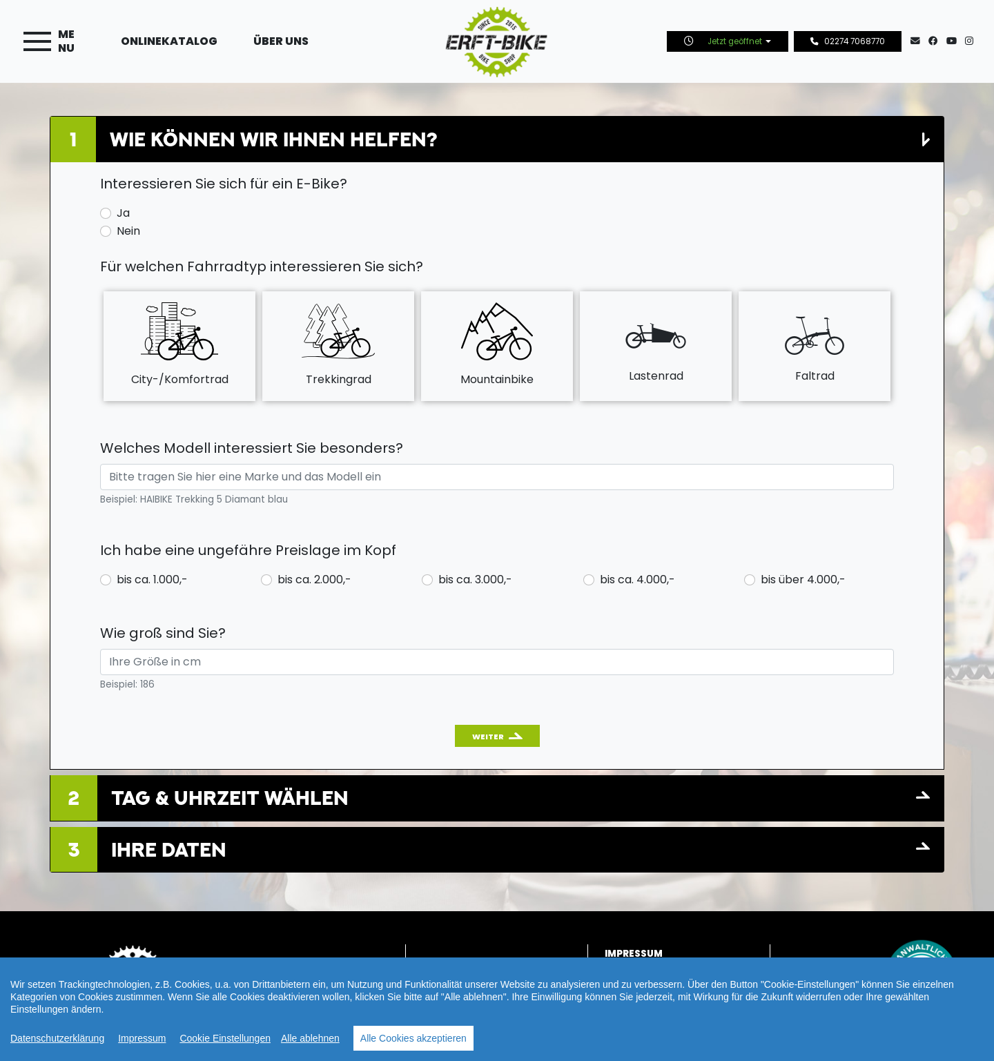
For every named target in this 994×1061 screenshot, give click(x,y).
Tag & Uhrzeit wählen (230, 798)
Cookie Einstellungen (225, 1038)
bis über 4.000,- (803, 579)
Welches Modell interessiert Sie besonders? (251, 448)
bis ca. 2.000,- (314, 579)
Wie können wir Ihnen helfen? (273, 139)
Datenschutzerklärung (57, 1038)
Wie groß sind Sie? (163, 633)
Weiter (488, 736)
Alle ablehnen (310, 1038)
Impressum (142, 1038)
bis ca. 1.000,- (152, 579)
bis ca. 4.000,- (637, 579)
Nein (128, 231)
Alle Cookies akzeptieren (413, 1038)
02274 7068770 (847, 41)
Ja (123, 213)
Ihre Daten (168, 849)
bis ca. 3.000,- (475, 579)
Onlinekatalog (169, 41)
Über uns (281, 41)
